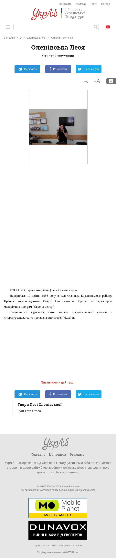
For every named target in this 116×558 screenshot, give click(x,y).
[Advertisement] (58, 227)
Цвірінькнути (89, 69)
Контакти (65, 4)
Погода (105, 4)
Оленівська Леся (36, 37)
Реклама (80, 4)
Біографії (9, 37)
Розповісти (58, 69)
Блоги (93, 4)
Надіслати (27, 69)
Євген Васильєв (70, 486)
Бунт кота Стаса (29, 411)
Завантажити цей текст (58, 382)
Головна (38, 454)
